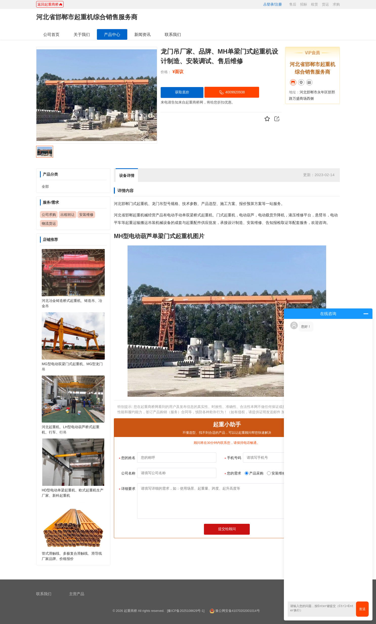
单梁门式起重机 (172, 236)
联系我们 (173, 34)
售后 (292, 4)
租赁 (314, 4)
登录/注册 (272, 4)
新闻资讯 (142, 34)
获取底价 (182, 92)
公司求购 (49, 215)
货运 (325, 4)
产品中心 (112, 34)
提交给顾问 (227, 529)
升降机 (279, 215)
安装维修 (86, 215)
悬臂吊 (320, 215)
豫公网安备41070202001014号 (237, 611)
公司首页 (51, 34)
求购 (336, 4)
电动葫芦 (246, 215)
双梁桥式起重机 (199, 215)
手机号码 (233, 458)
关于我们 (82, 34)
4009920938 (232, 92)
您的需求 (233, 473)
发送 (362, 609)
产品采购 (254, 473)
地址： (294, 92)
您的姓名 (127, 458)
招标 (303, 4)
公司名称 (128, 473)
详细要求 (127, 489)
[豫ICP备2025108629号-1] (185, 611)
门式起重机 (138, 203)
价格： (166, 72)
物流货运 (49, 223)
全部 (45, 186)
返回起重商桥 (49, 4)
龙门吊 (157, 203)
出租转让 (67, 215)
